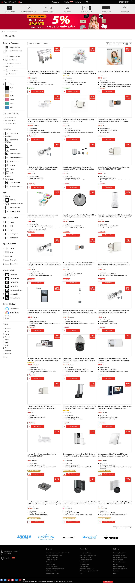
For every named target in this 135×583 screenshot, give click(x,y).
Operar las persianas (16, 157)
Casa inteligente (13, 70)
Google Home (14, 312)
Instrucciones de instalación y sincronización (57, 553)
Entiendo (107, 582)
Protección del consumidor (120, 569)
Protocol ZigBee (15, 182)
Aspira (7, 334)
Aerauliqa (8, 329)
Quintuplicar (14, 238)
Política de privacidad (119, 555)
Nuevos (37, 43)
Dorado (12, 96)
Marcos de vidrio (15, 208)
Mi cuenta (48, 562)
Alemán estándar (10, 118)
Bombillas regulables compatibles (55, 569)
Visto (30, 43)
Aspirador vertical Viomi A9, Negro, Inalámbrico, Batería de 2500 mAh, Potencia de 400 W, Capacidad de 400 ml (79, 313)
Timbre (12, 169)
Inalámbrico (13, 150)
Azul (11, 107)
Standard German (10, 123)
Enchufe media (13, 60)
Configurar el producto (15, 64)
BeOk (6, 345)
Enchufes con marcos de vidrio (88, 555)
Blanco (12, 84)
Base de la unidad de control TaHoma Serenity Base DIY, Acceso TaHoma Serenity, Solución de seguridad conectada (44, 504)
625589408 (124, 2)
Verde (11, 103)
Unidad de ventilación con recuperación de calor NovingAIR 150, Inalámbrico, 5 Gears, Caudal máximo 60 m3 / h (42, 169)
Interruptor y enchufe (14, 57)
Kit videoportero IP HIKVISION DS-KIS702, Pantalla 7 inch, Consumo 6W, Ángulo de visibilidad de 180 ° (44, 359)
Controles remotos (13, 67)
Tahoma (7, 316)
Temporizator (9, 179)
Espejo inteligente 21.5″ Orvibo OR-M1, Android (113, 72)
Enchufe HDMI (14, 279)
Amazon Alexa (14, 309)
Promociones (12, 74)
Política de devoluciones (119, 562)
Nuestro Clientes (50, 564)
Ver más (5, 357)
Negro (12, 88)
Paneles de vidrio (15, 211)
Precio (45, 43)
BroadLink (8, 353)
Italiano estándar (10, 121)
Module (7, 196)
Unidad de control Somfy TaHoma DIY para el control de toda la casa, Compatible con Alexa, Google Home (113, 456)
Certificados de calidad (52, 560)
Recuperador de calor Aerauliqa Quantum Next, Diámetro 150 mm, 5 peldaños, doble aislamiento (114, 359)
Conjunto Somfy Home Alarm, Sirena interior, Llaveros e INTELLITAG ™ (41, 455)
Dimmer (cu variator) (16, 186)
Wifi (11, 146)
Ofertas (66, 2)
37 (120, 44)
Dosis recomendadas (51, 567)
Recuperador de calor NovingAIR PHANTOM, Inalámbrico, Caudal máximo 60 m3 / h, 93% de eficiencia (113, 121)
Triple (11, 230)
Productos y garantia (51, 571)
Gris (11, 92)
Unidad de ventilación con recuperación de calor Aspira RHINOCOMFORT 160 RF (78, 120)
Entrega (115, 564)
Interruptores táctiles (14, 47)
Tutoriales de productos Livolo (54, 555)
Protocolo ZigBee (15, 154)
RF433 (11, 173)
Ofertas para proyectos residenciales (89, 571)
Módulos (12, 200)
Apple (7, 331)
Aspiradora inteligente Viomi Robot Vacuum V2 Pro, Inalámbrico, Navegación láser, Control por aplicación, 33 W (79, 217)
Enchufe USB (14, 294)
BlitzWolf (8, 351)
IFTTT (7, 318)
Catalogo (7, 558)
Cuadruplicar (14, 234)
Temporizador (14, 161)
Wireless (7, 176)
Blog (81, 573)
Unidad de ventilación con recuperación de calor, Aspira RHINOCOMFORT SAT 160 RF (113, 168)
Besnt (7, 348)
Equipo (115, 573)
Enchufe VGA (14, 286)
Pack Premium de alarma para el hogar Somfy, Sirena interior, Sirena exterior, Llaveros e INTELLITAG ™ (44, 121)
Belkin (7, 342)
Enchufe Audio (14, 282)
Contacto (78, 2)
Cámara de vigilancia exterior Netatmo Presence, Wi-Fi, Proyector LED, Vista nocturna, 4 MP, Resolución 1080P (80, 408)
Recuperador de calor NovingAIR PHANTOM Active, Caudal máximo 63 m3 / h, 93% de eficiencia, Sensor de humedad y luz (79, 265)
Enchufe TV (13, 275)
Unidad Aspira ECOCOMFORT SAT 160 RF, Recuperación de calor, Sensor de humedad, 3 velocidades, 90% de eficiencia (41, 408)
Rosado (12, 99)
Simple (12, 222)
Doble (12, 226)
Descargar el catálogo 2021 (87, 569)
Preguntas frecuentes (118, 567)
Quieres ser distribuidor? (52, 573)
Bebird (7, 340)
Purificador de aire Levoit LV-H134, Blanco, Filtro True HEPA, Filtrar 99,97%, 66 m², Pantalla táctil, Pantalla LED (115, 217)
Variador (12, 165)
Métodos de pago (118, 560)
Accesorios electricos (16, 204)
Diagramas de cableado (52, 558)
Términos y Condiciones (119, 553)
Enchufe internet (15, 298)
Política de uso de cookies (120, 558)
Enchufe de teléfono (16, 290)
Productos (55, 2)
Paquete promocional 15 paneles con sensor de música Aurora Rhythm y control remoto (42, 216)
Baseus (7, 337)
